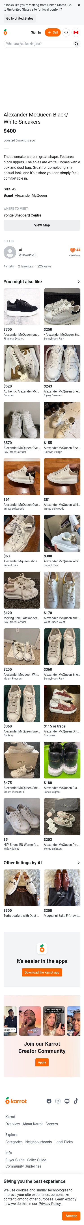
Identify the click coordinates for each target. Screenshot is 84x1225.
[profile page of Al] (10, 252)
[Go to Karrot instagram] (58, 1101)
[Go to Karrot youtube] (67, 1101)
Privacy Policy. (50, 1204)
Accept (71, 1216)
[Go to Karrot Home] (16, 1101)
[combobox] (38, 44)
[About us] (66, 32)
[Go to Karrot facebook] (49, 1101)
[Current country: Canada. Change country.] (75, 32)
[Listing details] (42, 192)
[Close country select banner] (79, 5)
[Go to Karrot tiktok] (76, 1101)
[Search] (76, 44)
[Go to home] (5, 32)
